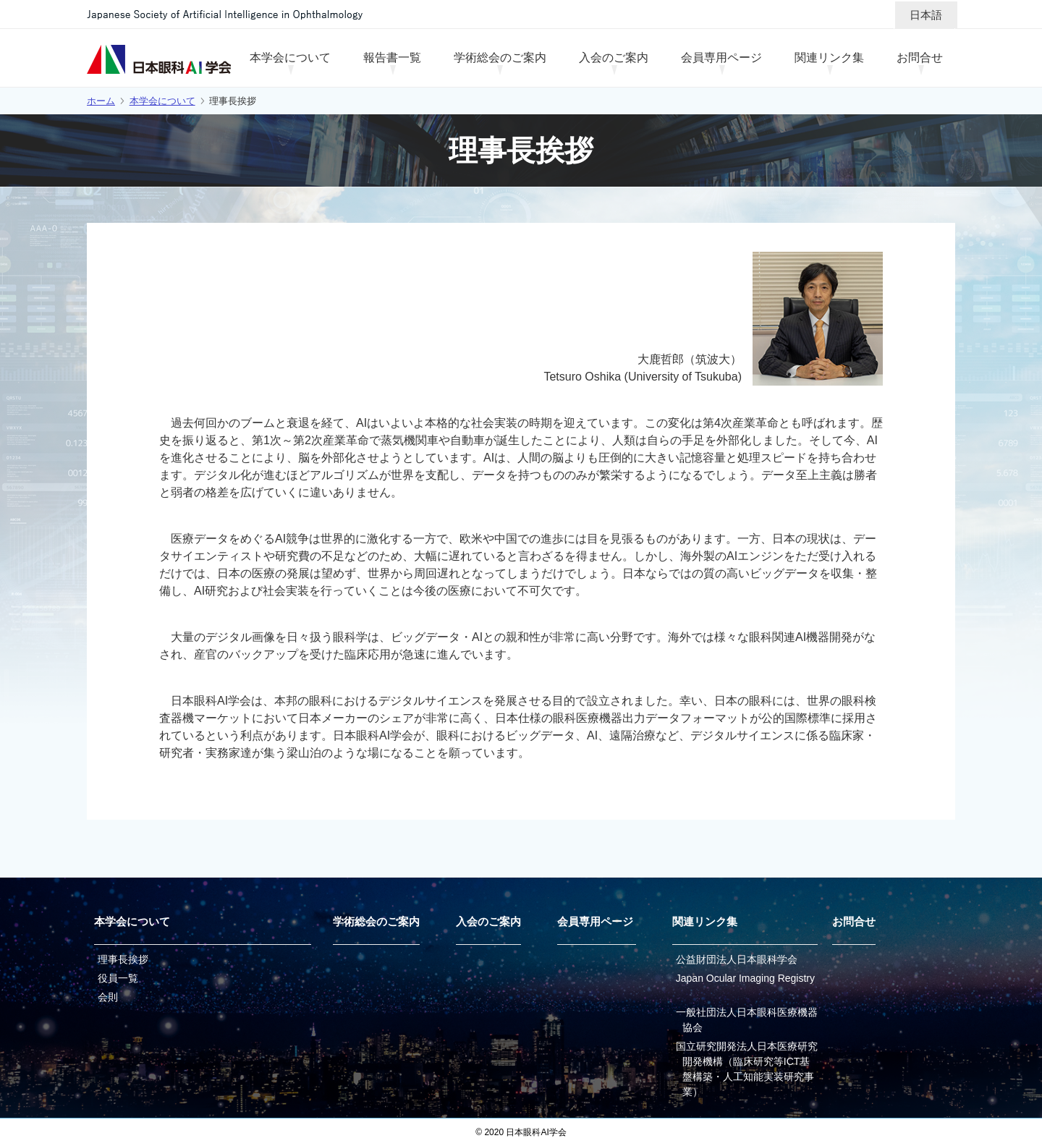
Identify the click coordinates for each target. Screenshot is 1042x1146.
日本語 (926, 15)
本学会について (162, 101)
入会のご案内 (488, 921)
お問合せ (854, 921)
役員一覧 (118, 978)
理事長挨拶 (123, 959)
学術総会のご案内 (376, 921)
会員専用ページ (595, 921)
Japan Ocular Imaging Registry (745, 978)
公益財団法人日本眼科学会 (736, 959)
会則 (108, 997)
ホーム (101, 101)
